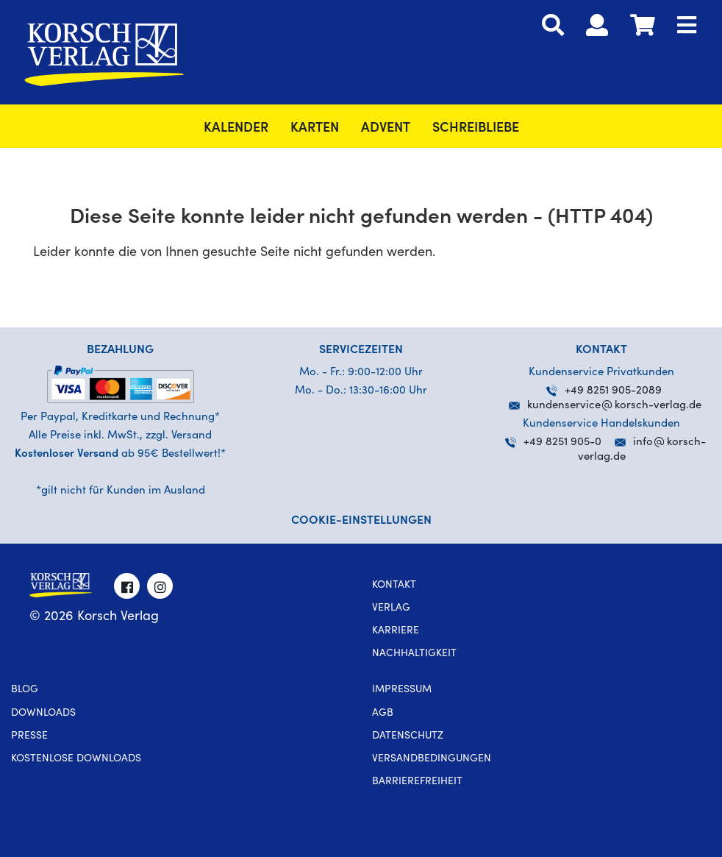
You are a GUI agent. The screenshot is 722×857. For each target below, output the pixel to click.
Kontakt (394, 585)
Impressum (402, 690)
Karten (314, 128)
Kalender (236, 128)
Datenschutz (407, 736)
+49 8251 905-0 (553, 442)
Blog (24, 690)
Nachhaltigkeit (414, 654)
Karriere (395, 631)
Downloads (43, 713)
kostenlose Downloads (76, 759)
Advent (385, 128)
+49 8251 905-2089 (604, 391)
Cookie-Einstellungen (361, 521)
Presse (29, 736)
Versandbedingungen (431, 759)
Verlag (391, 608)
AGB (382, 713)
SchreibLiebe (475, 128)
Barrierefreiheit (417, 782)
